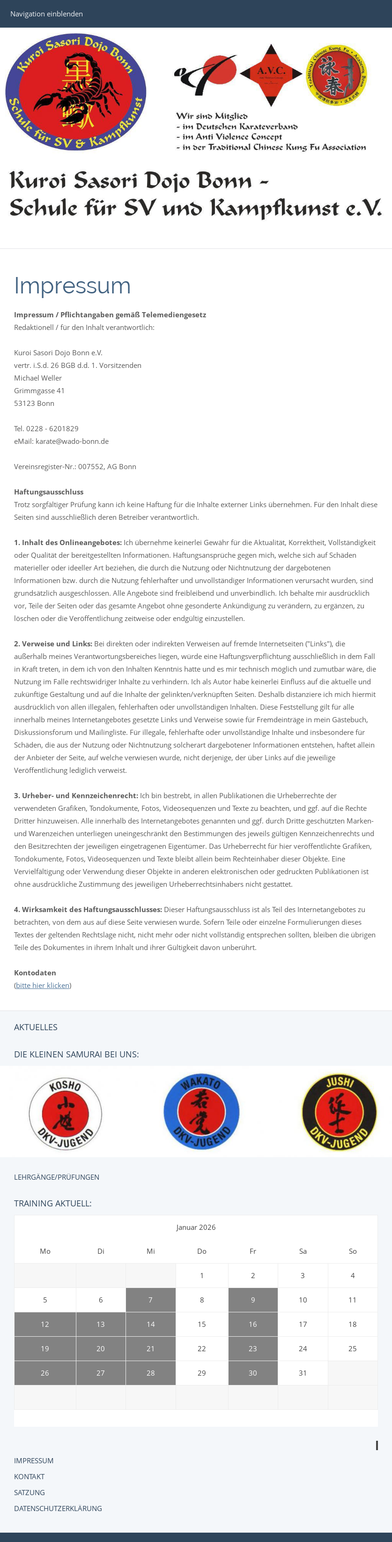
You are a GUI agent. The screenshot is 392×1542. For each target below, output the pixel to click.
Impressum (34, 1460)
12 (45, 1324)
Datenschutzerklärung (58, 1508)
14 (151, 1324)
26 (45, 1372)
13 (100, 1324)
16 (253, 1324)
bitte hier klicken (42, 985)
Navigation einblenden (46, 13)
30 (253, 1372)
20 (100, 1348)
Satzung (29, 1492)
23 (253, 1348)
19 (45, 1348)
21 (151, 1348)
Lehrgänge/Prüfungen (56, 1177)
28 (151, 1372)
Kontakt (29, 1476)
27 (100, 1372)
